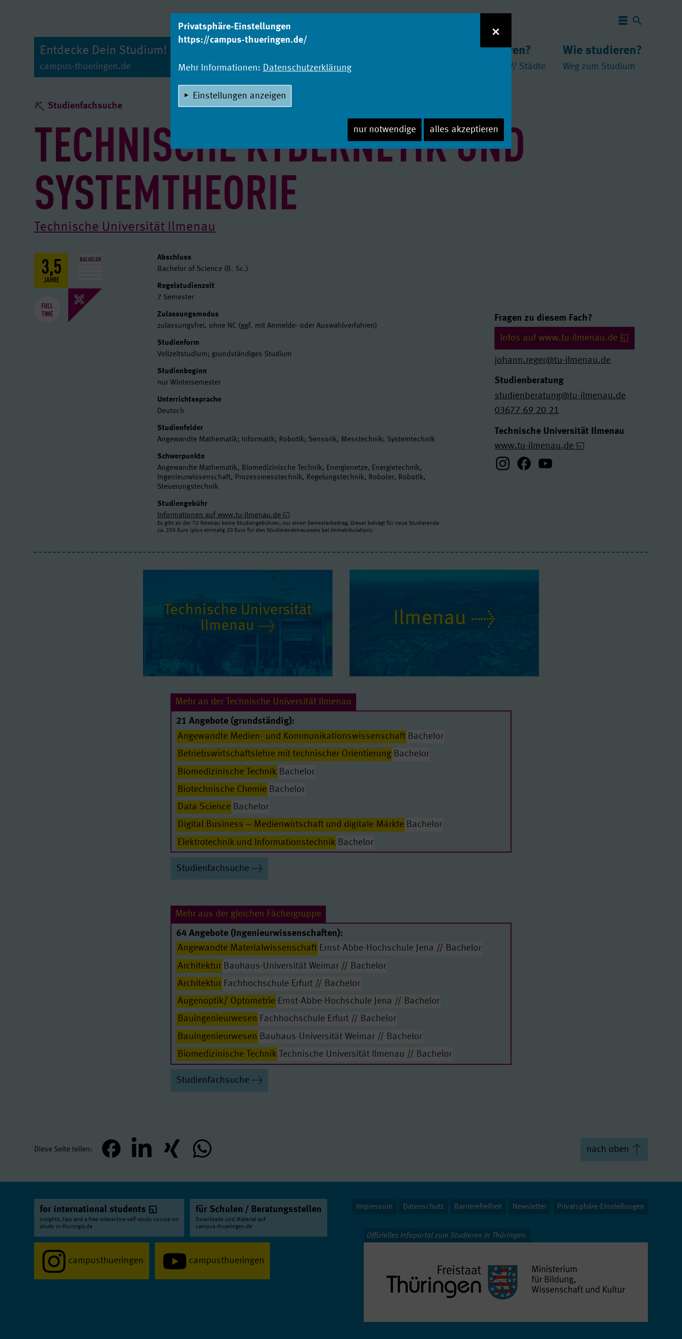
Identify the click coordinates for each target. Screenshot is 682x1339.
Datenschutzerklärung (307, 68)
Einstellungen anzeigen (239, 96)
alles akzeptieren (464, 130)
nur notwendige (384, 130)
